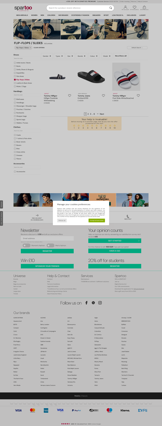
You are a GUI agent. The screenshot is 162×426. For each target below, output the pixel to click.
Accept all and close (97, 220)
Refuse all (62, 220)
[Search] (110, 8)
